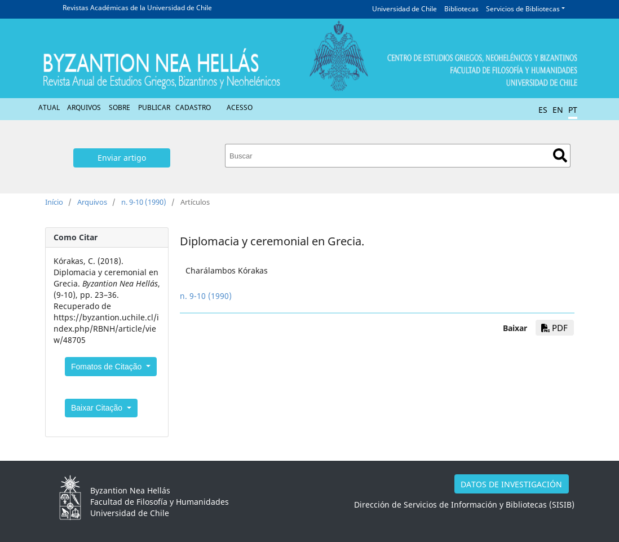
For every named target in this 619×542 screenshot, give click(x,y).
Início (54, 202)
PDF (554, 327)
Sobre (119, 107)
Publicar (154, 107)
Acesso (240, 107)
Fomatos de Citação (107, 366)
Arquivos (84, 107)
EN (557, 109)
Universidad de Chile (404, 9)
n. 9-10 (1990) (143, 202)
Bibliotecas (461, 9)
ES (542, 109)
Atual (49, 107)
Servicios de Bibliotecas (523, 9)
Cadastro (193, 107)
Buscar (560, 155)
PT (572, 109)
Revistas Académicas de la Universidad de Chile (137, 7)
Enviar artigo (122, 157)
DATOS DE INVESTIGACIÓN (511, 484)
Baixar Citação (98, 407)
